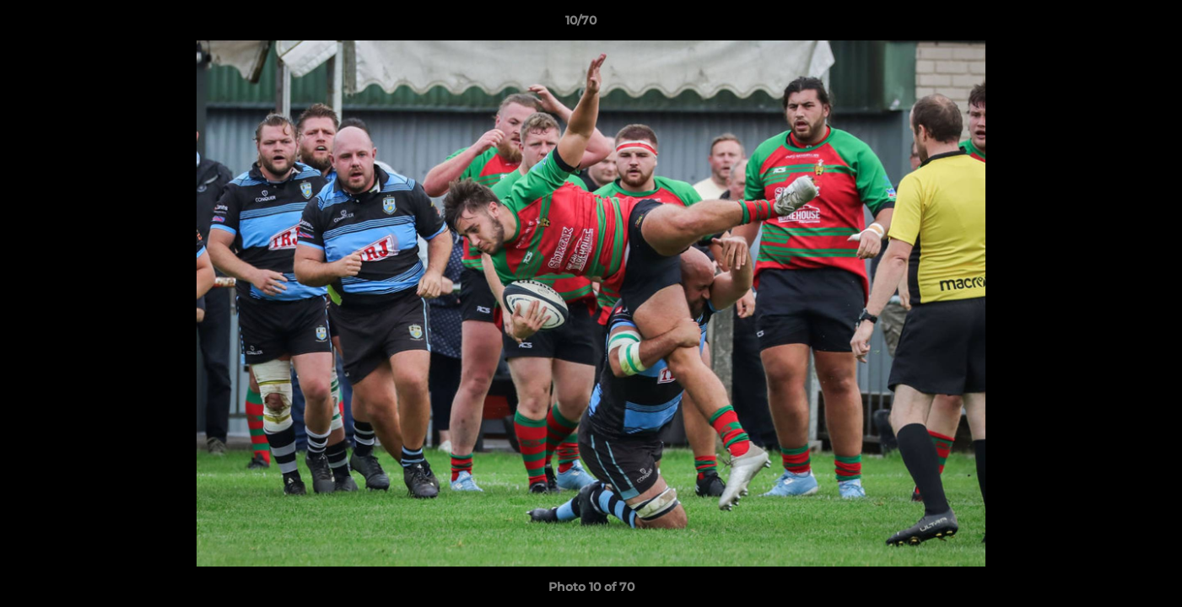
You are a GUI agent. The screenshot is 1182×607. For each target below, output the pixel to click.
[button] (1111, 24)
